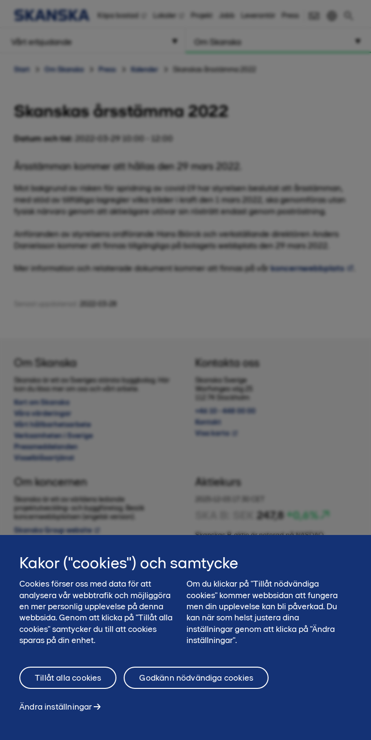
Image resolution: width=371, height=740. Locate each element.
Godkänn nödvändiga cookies (196, 683)
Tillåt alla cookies (68, 683)
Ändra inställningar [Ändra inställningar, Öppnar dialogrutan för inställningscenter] (55, 712)
